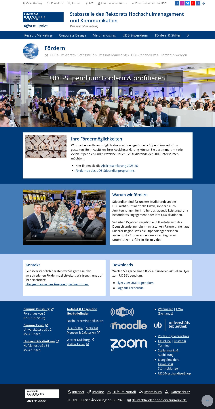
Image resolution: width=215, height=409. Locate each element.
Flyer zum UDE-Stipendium (135, 283)
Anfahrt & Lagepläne (82, 309)
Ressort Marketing (38, 35)
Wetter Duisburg (78, 340)
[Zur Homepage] (43, 20)
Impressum (150, 392)
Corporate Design (72, 35)
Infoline (95, 392)
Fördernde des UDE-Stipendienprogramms (105, 171)
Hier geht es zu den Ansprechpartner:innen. (57, 284)
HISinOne (164, 341)
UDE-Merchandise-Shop (174, 373)
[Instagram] (182, 3)
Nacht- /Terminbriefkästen (85, 321)
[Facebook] (198, 3)
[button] (55, 3)
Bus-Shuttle (75, 328)
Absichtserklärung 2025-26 (119, 166)
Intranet (76, 392)
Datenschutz (177, 392)
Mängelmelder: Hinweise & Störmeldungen (169, 364)
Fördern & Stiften (168, 35)
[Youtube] (193, 3)
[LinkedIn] (177, 3)
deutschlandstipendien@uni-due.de (159, 400)
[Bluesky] (187, 3)
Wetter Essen (76, 344)
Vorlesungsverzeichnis (173, 336)
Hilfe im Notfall (121, 392)
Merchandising (104, 35)
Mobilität (92, 328)
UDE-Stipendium (135, 35)
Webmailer (165, 309)
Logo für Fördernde (130, 288)
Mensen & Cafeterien (81, 332)
